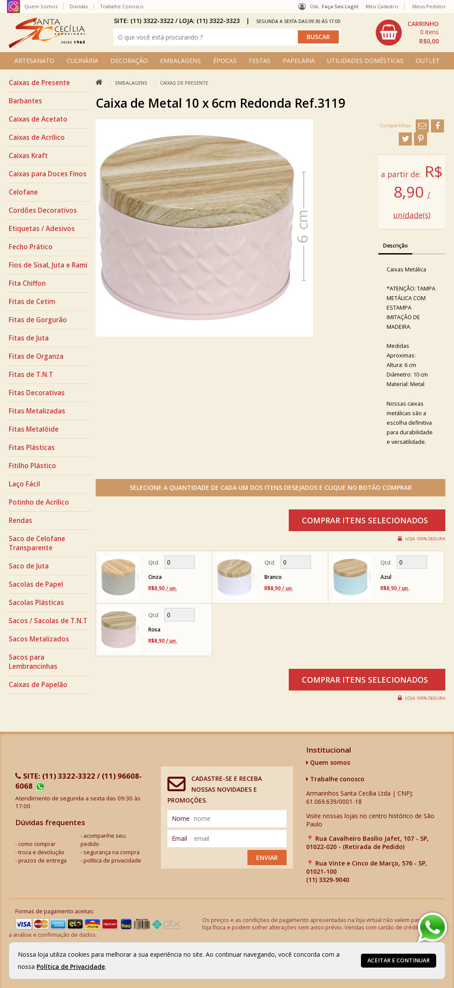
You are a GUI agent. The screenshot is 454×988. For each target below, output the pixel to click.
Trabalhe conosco (335, 779)
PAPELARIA (299, 60)
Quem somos (328, 762)
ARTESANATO (34, 60)
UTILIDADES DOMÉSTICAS (365, 60)
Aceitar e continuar (398, 960)
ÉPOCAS (225, 60)
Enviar (267, 857)
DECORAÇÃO (129, 60)
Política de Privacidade (71, 966)
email (179, 838)
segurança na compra (111, 852)
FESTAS (259, 60)
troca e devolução (41, 852)
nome (181, 818)
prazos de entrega (42, 860)
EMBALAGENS (180, 60)
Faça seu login (340, 6)
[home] (47, 46)
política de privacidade (112, 860)
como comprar (37, 844)
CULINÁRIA (82, 60)
